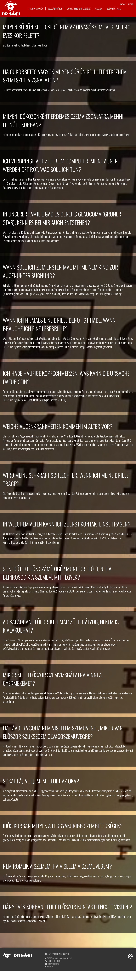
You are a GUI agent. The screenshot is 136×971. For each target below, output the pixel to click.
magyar (122, 4)
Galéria (98, 8)
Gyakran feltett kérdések (79, 8)
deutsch (131, 4)
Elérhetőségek (114, 8)
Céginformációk (36, 8)
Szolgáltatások (55, 8)
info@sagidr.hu (53, 963)
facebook (50, 966)
